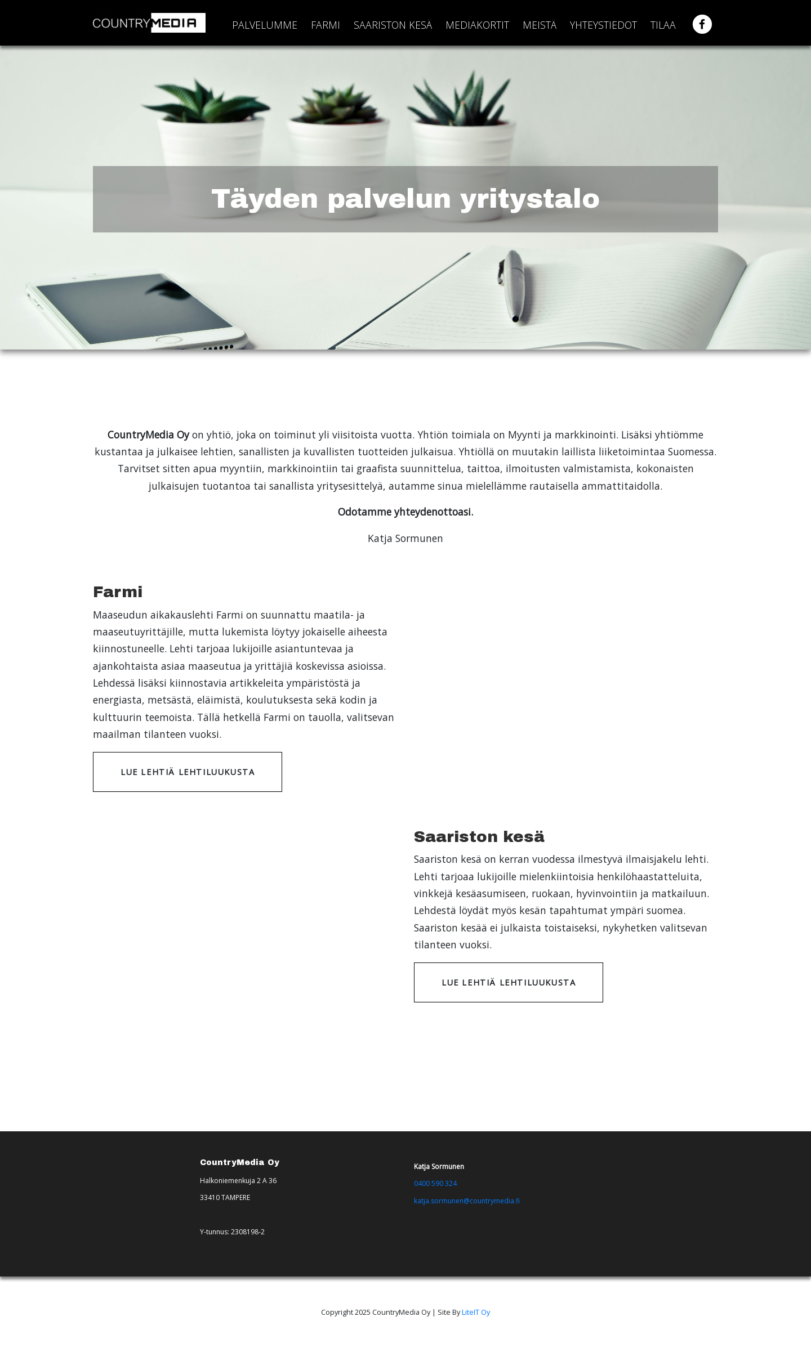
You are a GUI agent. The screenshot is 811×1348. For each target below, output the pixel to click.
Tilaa (663, 25)
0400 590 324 (435, 1183)
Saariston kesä (393, 25)
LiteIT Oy (476, 1312)
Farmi (325, 25)
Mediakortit (477, 25)
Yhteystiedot (603, 25)
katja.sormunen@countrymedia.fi (467, 1201)
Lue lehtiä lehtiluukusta (188, 772)
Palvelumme (264, 25)
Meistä (539, 25)
